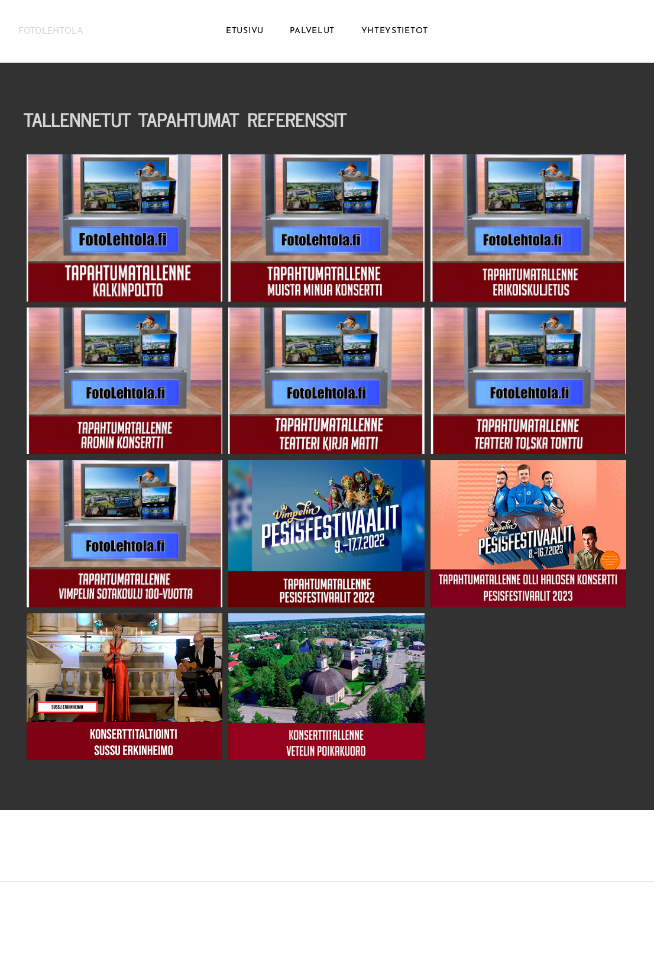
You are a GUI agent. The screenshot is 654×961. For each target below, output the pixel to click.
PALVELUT (312, 35)
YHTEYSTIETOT (394, 35)
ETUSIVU (245, 35)
